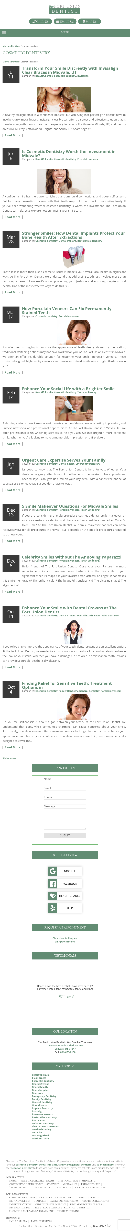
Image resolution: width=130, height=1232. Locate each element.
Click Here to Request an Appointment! (65, 940)
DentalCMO (102, 1226)
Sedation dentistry (43, 1123)
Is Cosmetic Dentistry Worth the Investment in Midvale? (69, 153)
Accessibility (43, 1187)
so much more (105, 1164)
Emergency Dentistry (88, 463)
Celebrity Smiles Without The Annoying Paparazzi (71, 557)
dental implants (48, 1164)
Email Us (65, 21)
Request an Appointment (91, 1187)
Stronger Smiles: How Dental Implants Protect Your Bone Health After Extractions (73, 235)
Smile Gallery (18, 1221)
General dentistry (89, 691)
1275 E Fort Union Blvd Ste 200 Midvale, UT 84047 (65, 1047)
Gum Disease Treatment (50, 1204)
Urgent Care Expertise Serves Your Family (63, 460)
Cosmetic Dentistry (22, 1197)
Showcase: (12, 1217)
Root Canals (51, 1207)
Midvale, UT (89, 1180)
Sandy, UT (53, 1184)
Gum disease (39, 1105)
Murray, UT (70, 1184)
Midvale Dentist (11, 46)
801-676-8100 (67, 1052)
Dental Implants (88, 1197)
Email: (47, 788)
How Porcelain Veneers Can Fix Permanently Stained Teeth (67, 310)
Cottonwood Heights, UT (25, 1184)
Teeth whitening (86, 392)
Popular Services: (17, 1194)
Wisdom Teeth (40, 1138)
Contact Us (63, 1187)
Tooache (37, 1132)
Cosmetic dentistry (65, 75)
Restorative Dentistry (24, 1207)
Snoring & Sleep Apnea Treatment (31, 1210)
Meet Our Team (68, 1180)
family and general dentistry (74, 1164)
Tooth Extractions (95, 1200)
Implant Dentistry (42, 1108)
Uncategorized (40, 1135)
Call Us (40, 21)
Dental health (66, 463)
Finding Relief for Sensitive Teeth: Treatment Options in (67, 685)
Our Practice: (15, 1177)
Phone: (48, 797)
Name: (48, 779)
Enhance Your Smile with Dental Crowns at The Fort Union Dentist (69, 610)
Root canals (39, 1120)
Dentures (37, 1093)
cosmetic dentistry (27, 1164)
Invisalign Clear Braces (86, 1204)
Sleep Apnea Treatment (45, 1126)
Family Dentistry (68, 691)
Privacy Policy (90, 1184)
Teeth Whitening (68, 1210)
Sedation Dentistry (77, 1207)
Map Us (89, 21)
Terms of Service (20, 1187)
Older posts (9, 757)
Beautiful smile (44, 75)
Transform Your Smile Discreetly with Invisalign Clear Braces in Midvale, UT (70, 70)
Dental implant (67, 240)
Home (13, 1180)
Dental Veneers (19, 1200)
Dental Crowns (67, 615)
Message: (50, 806)
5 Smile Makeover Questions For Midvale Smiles (70, 506)
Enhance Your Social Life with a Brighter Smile (68, 388)
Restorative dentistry (89, 240)
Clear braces (39, 1077)
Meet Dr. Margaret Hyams (37, 1180)
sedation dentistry (22, 1168)
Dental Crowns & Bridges (56, 1197)
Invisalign (83, 75)
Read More (12, 135)
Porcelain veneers (87, 159)
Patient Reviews (41, 1221)
